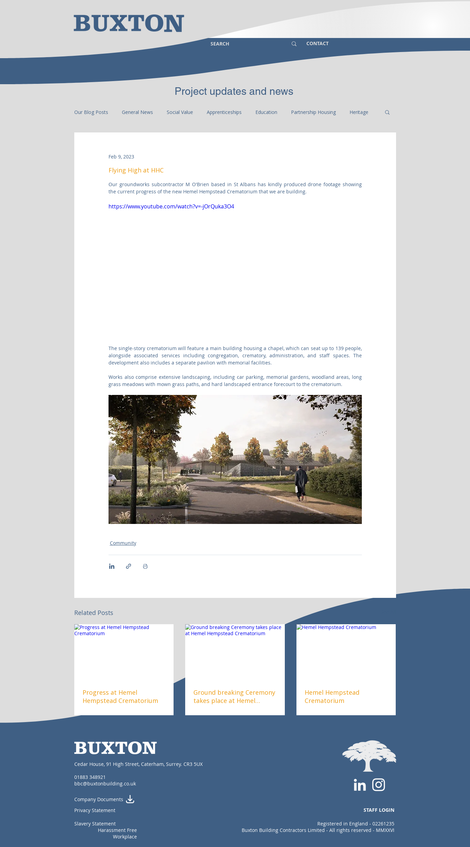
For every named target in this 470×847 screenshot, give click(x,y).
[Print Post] (145, 566)
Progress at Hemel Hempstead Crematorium (120, 696)
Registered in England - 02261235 (355, 823)
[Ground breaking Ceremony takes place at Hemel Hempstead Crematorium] (235, 652)
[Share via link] (128, 566)
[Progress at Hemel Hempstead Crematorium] (124, 652)
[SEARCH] (244, 43)
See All (388, 611)
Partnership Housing (313, 112)
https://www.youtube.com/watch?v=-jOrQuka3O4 (171, 206)
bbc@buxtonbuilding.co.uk (105, 783)
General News (137, 112)
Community (123, 543)
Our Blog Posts (91, 112)
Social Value (180, 112)
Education (266, 112)
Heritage (359, 112)
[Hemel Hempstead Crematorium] (346, 652)
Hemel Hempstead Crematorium (332, 696)
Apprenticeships (224, 112)
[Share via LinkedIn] (112, 566)
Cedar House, (90, 764)
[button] (387, 112)
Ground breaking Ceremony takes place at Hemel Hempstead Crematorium (234, 696)
